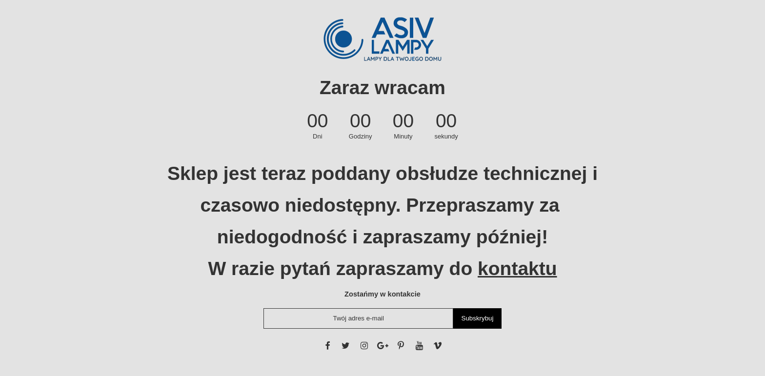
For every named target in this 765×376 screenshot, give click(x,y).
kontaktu (517, 268)
